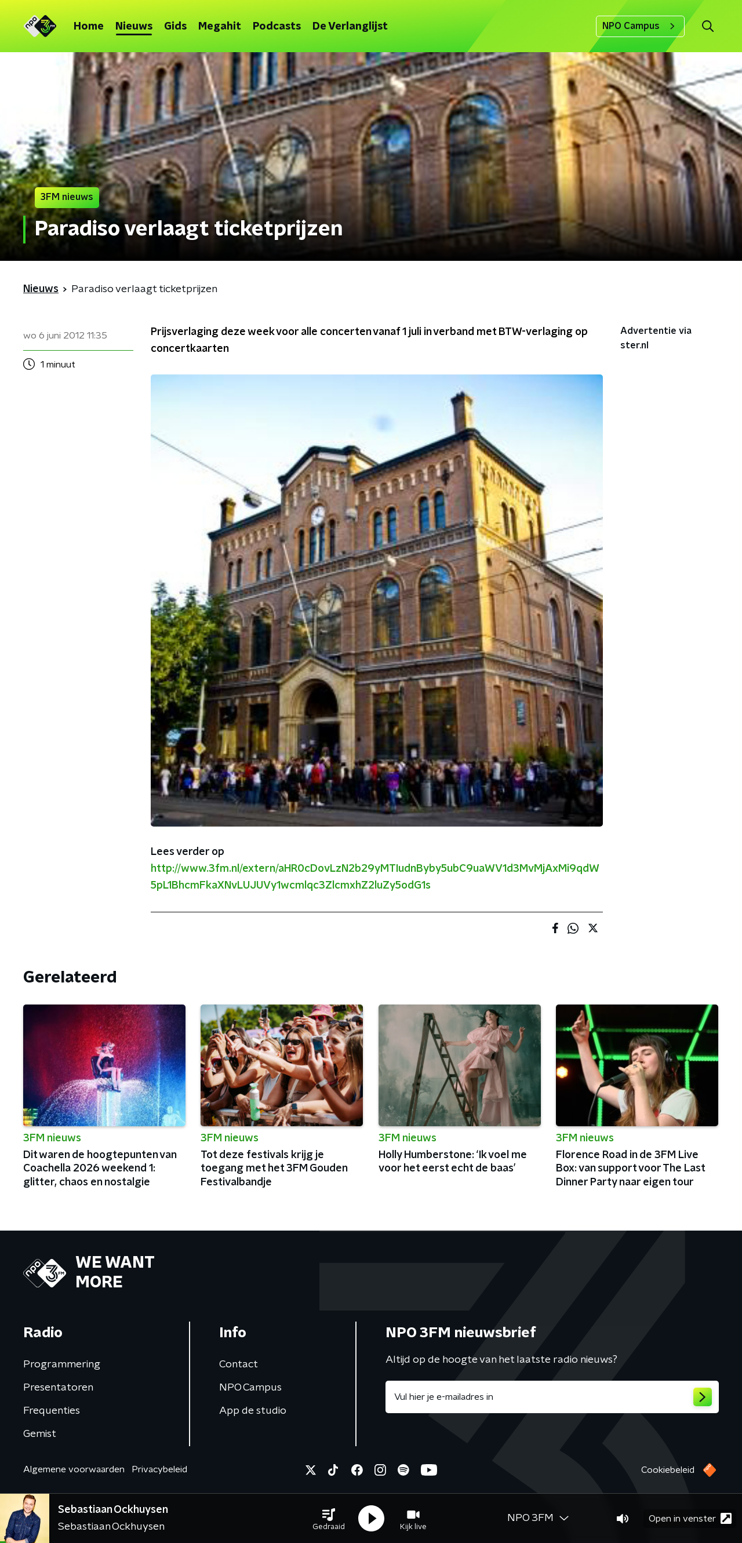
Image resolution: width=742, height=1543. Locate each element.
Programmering (61, 1364)
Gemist (39, 1434)
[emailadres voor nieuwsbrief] (552, 1397)
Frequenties (51, 1411)
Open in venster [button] (690, 1518)
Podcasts (277, 26)
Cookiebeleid (667, 1470)
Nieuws (133, 26)
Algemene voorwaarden (74, 1469)
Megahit (219, 26)
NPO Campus (640, 26)
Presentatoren (58, 1387)
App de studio (252, 1411)
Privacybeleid (159, 1469)
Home (89, 26)
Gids (175, 26)
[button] (328, 1518)
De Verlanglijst (350, 26)
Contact (238, 1364)
